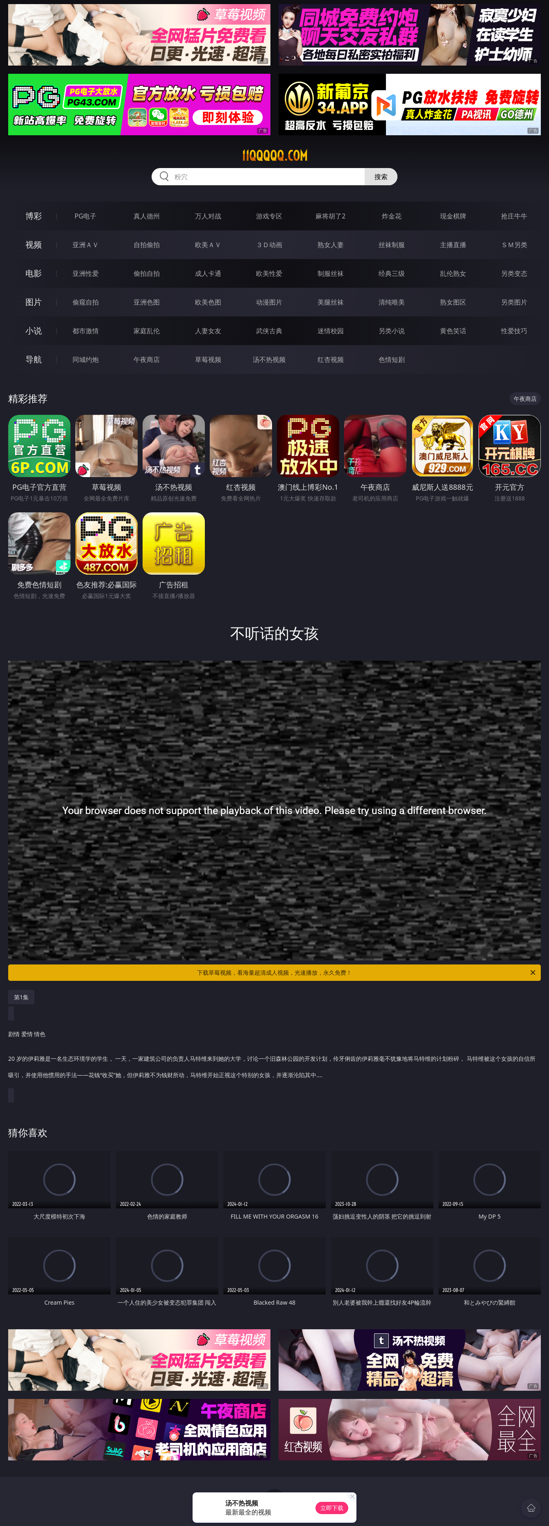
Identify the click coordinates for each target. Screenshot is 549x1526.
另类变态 (514, 273)
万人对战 (208, 216)
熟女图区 (453, 302)
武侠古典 (269, 330)
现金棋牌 (453, 216)
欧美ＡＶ (208, 244)
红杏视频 (331, 359)
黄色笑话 (453, 330)
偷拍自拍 (147, 273)
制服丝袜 (331, 273)
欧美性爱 (269, 273)
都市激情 (86, 330)
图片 (33, 301)
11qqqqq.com (275, 156)
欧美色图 (208, 302)
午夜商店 (147, 359)
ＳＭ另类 (514, 244)
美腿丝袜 (331, 302)
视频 (33, 244)
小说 (33, 330)
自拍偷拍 (147, 244)
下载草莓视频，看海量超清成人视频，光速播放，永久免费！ (367, 973)
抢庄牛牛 (514, 216)
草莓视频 (208, 359)
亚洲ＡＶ (86, 244)
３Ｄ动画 (269, 244)
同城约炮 (86, 359)
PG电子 (85, 216)
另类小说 (392, 330)
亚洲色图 (147, 302)
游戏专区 (269, 216)
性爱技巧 (514, 330)
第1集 (21, 997)
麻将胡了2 (330, 216)
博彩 (33, 215)
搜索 (381, 176)
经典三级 (392, 273)
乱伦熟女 (453, 273)
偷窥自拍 (86, 302)
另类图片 (514, 302)
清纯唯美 (392, 302)
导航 (33, 359)
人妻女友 (208, 330)
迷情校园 (331, 330)
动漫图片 (269, 302)
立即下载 (331, 1508)
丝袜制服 (392, 244)
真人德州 (147, 216)
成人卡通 (208, 273)
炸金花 (392, 216)
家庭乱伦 (147, 330)
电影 (33, 273)
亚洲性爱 (86, 273)
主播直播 (453, 244)
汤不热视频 (269, 359)
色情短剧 (392, 359)
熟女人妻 (331, 244)
